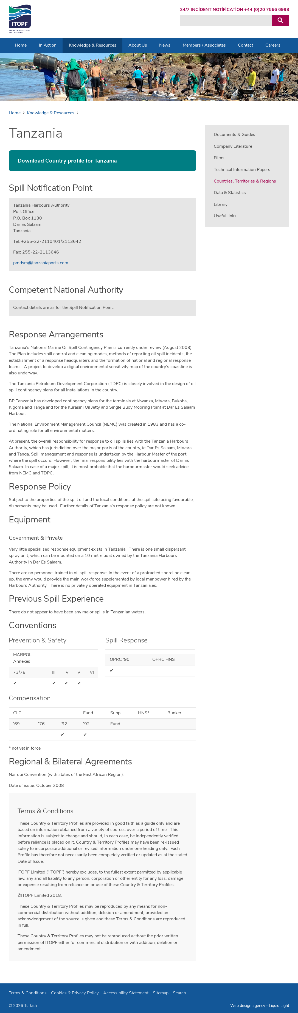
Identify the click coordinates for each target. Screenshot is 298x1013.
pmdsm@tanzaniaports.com (40, 263)
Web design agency (248, 1005)
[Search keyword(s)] (226, 20)
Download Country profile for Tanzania (67, 160)
